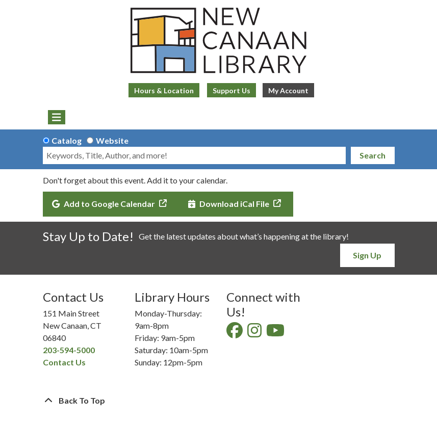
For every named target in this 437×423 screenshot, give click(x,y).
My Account (288, 90)
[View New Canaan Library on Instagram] (255, 333)
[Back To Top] (219, 400)
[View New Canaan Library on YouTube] (276, 333)
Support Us (231, 90)
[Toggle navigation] (57, 117)
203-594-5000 (69, 350)
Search (372, 155)
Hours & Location (164, 90)
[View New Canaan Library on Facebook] (235, 333)
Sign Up (367, 255)
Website (112, 140)
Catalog (67, 140)
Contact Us (64, 362)
